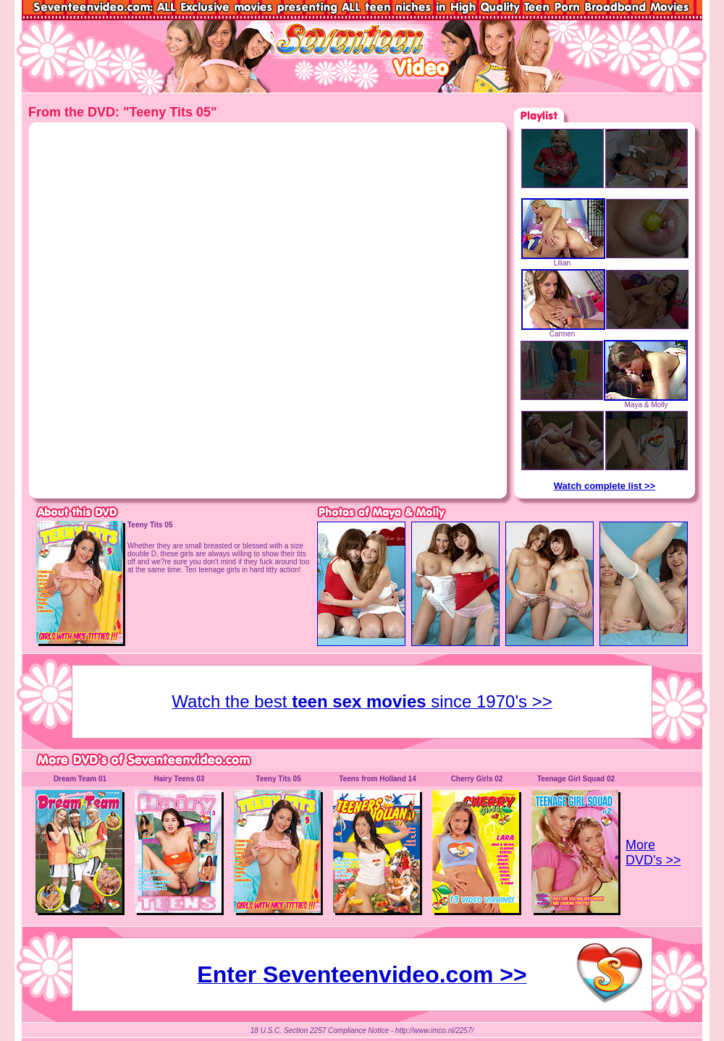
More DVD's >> (653, 852)
